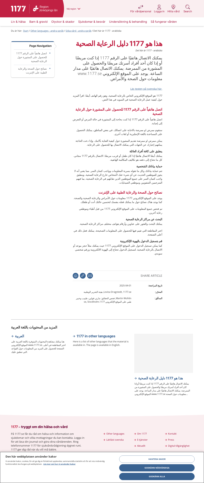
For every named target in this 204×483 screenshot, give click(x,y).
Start (25, 30)
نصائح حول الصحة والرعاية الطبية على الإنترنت (32, 70)
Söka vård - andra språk (78, 30)
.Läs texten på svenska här (146, 89)
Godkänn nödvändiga (156, 469)
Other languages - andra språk (47, 30)
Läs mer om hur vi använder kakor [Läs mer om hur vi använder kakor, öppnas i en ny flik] (59, 465)
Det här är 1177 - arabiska (107, 30)
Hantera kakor (157, 460)
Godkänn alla (157, 477)
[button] (75, 276)
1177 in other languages (96, 336)
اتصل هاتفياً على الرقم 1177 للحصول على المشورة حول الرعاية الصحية (31, 57)
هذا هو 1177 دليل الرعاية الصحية (160, 378)
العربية (19, 336)
